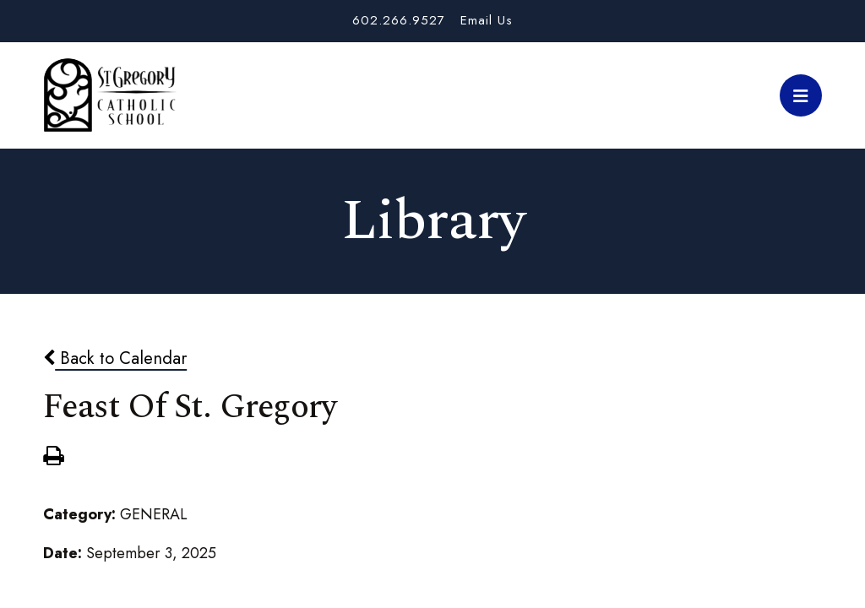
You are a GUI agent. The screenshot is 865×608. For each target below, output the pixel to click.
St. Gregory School (110, 95)
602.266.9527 (398, 20)
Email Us (486, 20)
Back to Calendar (115, 358)
